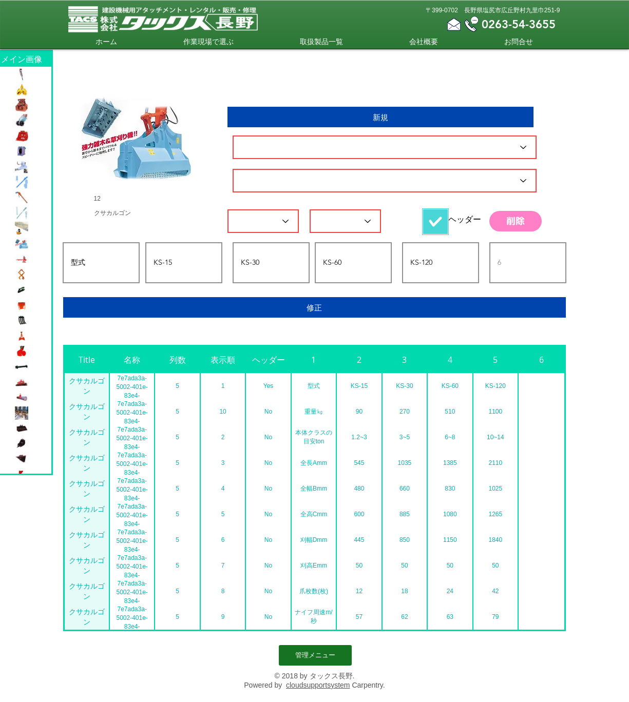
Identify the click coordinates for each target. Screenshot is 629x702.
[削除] (515, 221)
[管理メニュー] (315, 655)
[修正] (314, 307)
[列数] (263, 221)
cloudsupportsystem (318, 685)
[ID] (385, 147)
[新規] (380, 117)
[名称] (385, 180)
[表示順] (345, 221)
